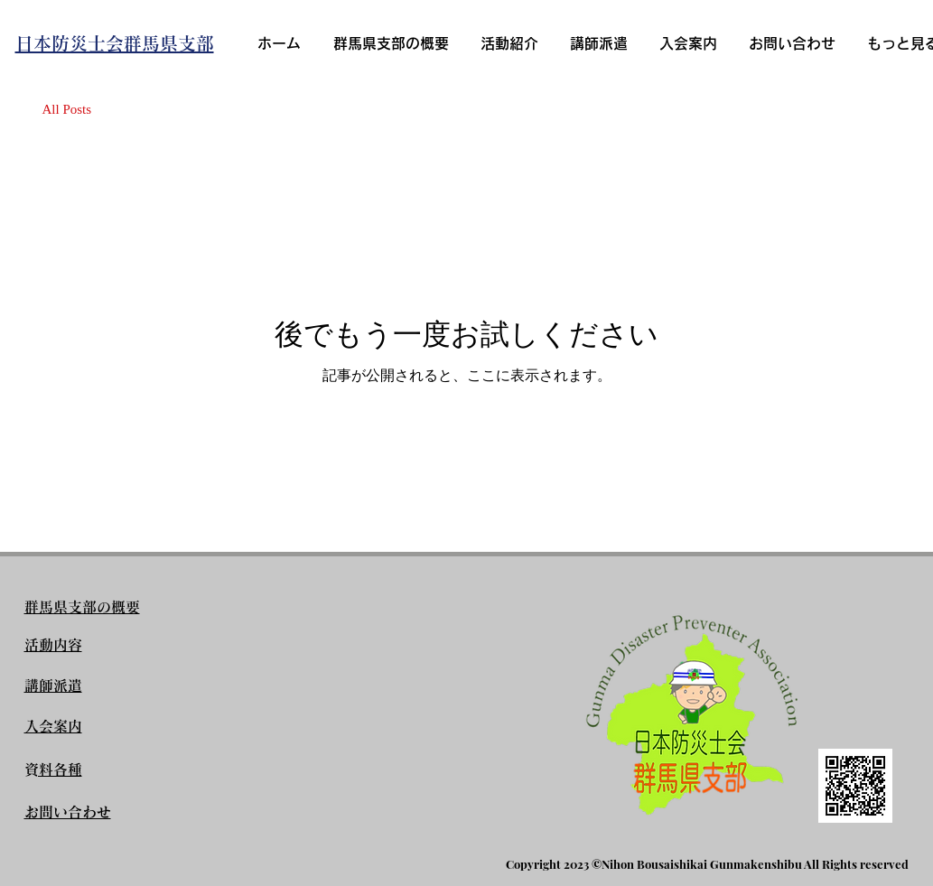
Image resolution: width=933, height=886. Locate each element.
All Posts (67, 109)
